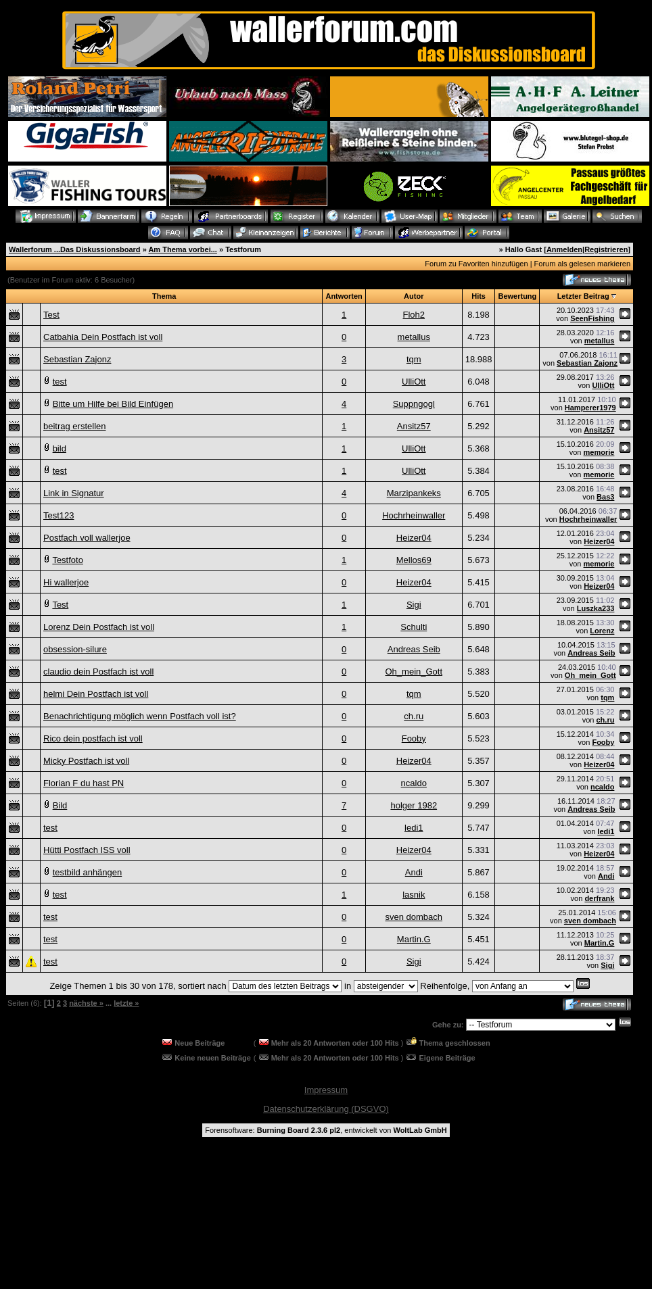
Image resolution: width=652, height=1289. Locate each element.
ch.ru (413, 716)
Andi (414, 872)
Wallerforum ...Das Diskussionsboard (75, 249)
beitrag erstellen (74, 426)
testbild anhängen (87, 872)
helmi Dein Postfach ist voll (95, 694)
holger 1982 (413, 805)
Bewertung (517, 296)
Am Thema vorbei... (182, 249)
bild (59, 448)
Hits (478, 296)
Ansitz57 (414, 426)
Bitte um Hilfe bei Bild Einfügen (113, 404)
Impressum (326, 1090)
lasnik (413, 895)
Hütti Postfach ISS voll (87, 850)
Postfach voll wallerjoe (87, 538)
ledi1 (413, 828)
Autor (413, 296)
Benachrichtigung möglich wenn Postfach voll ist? (139, 716)
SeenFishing (592, 318)
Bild (60, 805)
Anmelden (564, 249)
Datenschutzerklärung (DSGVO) (326, 1109)
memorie (599, 452)
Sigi (413, 605)
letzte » (126, 1003)
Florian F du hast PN (83, 783)
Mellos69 (414, 560)
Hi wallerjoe (66, 582)
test (60, 381)
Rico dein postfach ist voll (93, 738)
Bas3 (605, 497)
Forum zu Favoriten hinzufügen (476, 264)
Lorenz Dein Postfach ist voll (98, 627)
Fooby (414, 738)
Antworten (343, 296)
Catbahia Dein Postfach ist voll (102, 337)
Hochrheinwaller (413, 515)
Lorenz (602, 631)
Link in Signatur (73, 493)
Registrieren (606, 249)
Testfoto (67, 560)
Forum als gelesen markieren (582, 264)
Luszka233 (596, 608)
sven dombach (413, 917)
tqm (413, 359)
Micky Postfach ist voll (86, 761)
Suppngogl (414, 404)
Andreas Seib (414, 649)
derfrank (599, 898)
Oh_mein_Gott (414, 671)
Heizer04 (414, 538)
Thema (164, 296)
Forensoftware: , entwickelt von (325, 1130)
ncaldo (414, 783)
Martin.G (414, 939)
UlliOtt (413, 381)
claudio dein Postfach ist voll (98, 671)
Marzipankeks (414, 493)
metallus (414, 337)
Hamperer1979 (590, 408)
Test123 (58, 515)
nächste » (86, 1003)
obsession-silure (75, 649)
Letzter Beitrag (583, 296)
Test (51, 315)
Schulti (413, 627)
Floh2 (414, 315)
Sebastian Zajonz (77, 359)
